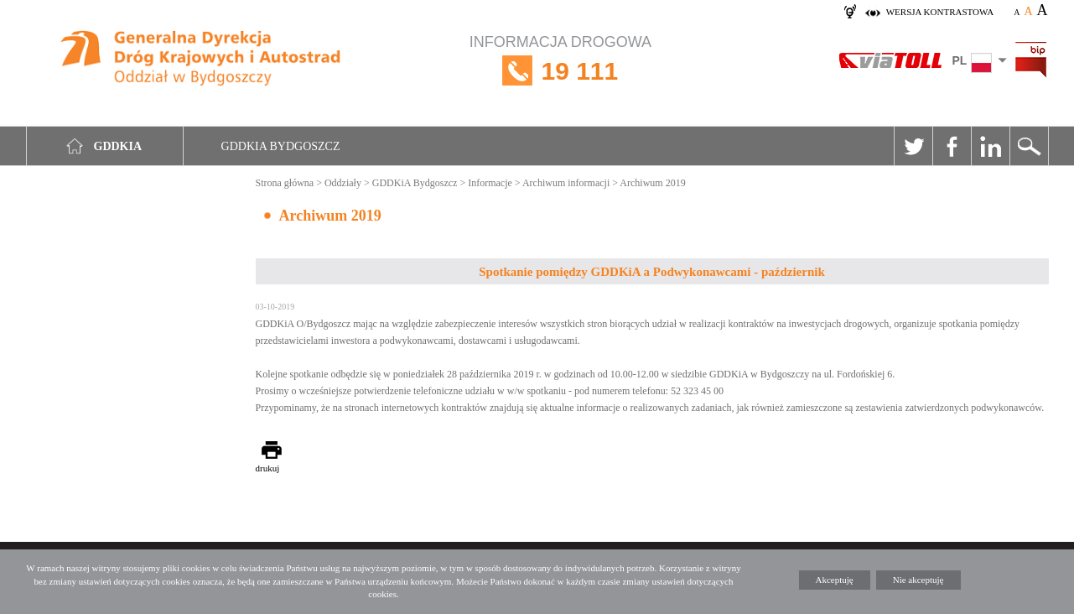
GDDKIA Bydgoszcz (280, 146)
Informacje (490, 183)
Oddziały (342, 183)
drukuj (268, 468)
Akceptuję (834, 580)
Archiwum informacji (566, 183)
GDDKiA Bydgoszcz (415, 183)
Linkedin (990, 146)
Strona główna (285, 183)
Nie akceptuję (918, 580)
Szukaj (1028, 146)
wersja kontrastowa (940, 12)
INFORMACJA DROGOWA (560, 71)
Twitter (913, 146)
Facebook (951, 146)
